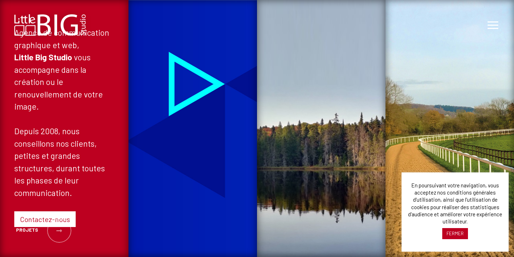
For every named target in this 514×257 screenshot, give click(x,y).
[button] (26, 230)
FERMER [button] (455, 233)
